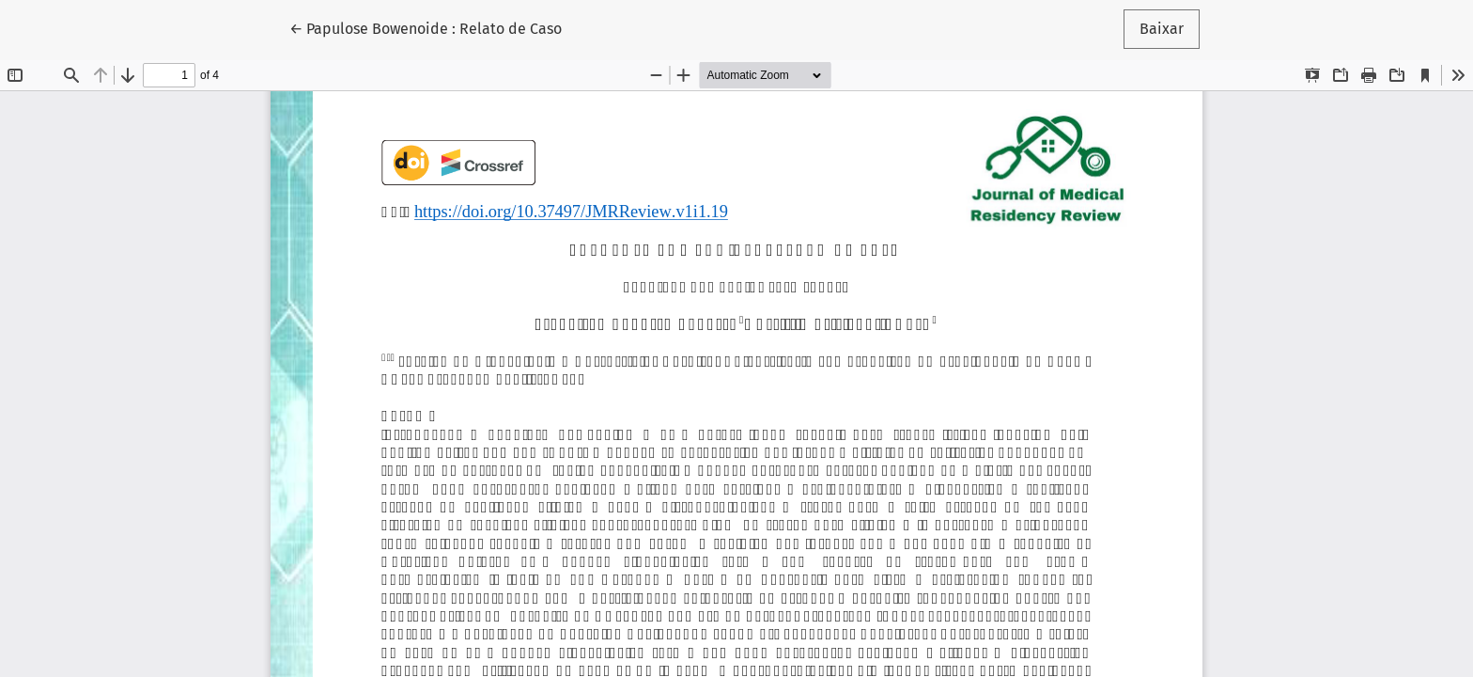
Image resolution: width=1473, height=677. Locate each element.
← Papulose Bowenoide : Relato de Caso (425, 27)
